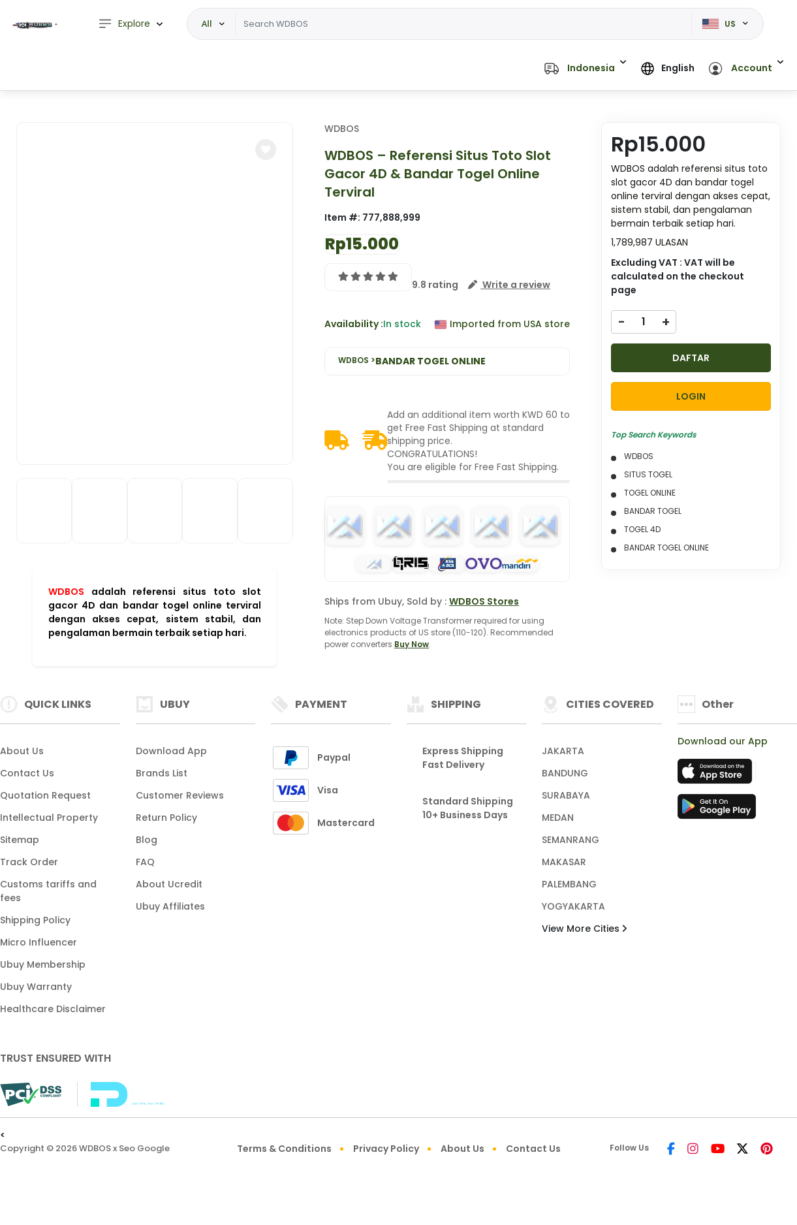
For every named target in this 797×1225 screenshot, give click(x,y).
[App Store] (717, 775)
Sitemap (19, 839)
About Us (22, 750)
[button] (585, 69)
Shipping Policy (35, 920)
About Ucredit (169, 884)
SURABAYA (566, 795)
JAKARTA (563, 750)
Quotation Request (45, 795)
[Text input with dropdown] (464, 24)
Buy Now (411, 644)
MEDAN (558, 817)
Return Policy (166, 817)
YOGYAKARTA (573, 906)
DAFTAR (691, 357)
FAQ (145, 861)
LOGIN (691, 396)
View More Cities (584, 928)
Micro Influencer (38, 942)
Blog (146, 839)
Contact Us (27, 773)
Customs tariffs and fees (48, 891)
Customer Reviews (180, 795)
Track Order (29, 861)
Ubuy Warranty (36, 986)
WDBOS (66, 591)
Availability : (353, 323)
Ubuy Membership (43, 964)
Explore (124, 23)
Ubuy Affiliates (170, 906)
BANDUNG (565, 773)
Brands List (161, 773)
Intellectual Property (49, 817)
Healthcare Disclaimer (53, 1008)
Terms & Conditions (284, 1148)
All (207, 23)
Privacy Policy (386, 1148)
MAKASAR (564, 861)
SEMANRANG (570, 839)
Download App (171, 750)
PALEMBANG (569, 884)
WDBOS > (412, 361)
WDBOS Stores (484, 601)
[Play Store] (717, 810)
